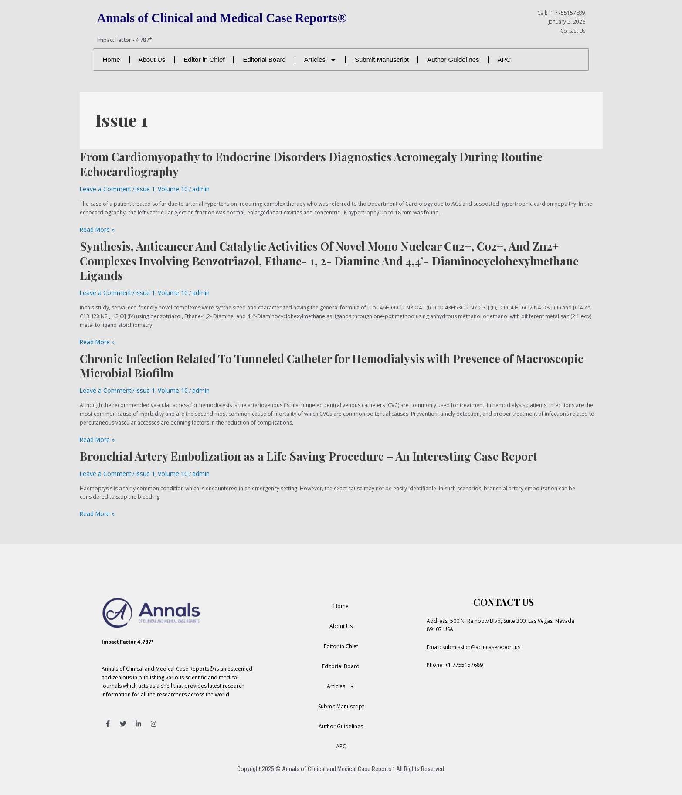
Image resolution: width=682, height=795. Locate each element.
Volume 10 (161, 188)
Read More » (95, 228)
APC (504, 59)
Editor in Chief (203, 59)
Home (111, 59)
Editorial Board (264, 59)
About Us (152, 59)
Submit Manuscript (382, 59)
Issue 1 (137, 188)
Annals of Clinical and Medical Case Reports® (236, 17)
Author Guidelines (453, 59)
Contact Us (572, 30)
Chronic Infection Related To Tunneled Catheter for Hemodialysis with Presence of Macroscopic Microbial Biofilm (332, 362)
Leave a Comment (102, 188)
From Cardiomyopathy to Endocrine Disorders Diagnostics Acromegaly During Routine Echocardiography (311, 164)
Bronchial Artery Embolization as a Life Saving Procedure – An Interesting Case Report (308, 449)
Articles (320, 60)
